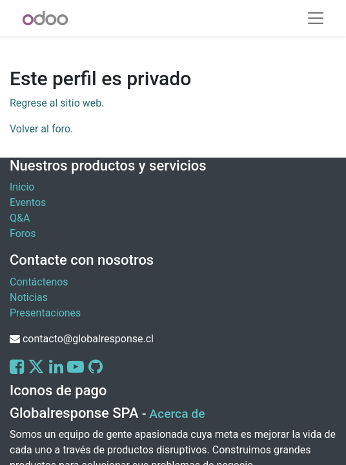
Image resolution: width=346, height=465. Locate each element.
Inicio (22, 187)
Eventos (28, 202)
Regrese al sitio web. (57, 103)
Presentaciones (45, 313)
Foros (23, 233)
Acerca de (177, 413)
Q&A (20, 218)
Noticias (29, 297)
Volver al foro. (41, 129)
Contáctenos (39, 282)
